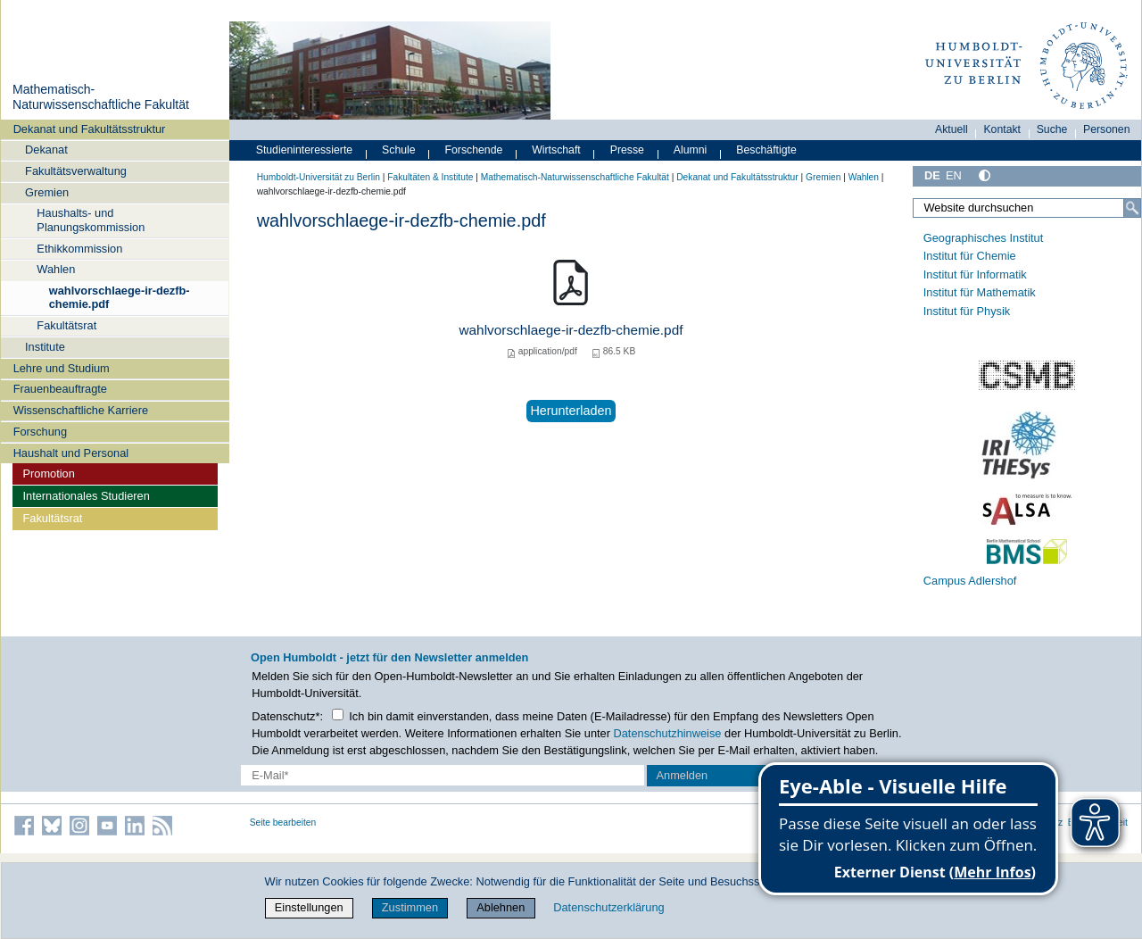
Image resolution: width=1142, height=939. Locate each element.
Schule (399, 150)
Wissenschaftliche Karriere (80, 410)
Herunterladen (570, 410)
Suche (1052, 129)
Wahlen (56, 269)
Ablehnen (500, 907)
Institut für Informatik (975, 274)
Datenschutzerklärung (608, 907)
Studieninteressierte (304, 150)
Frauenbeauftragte (60, 388)
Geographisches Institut (983, 238)
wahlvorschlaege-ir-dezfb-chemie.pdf (119, 297)
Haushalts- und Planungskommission (91, 219)
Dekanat (46, 149)
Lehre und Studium (61, 368)
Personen (1106, 129)
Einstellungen (309, 907)
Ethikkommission (79, 248)
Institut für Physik (966, 311)
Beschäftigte (766, 150)
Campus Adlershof (970, 580)
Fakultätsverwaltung (76, 171)
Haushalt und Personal (70, 453)
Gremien (47, 192)
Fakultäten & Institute (430, 177)
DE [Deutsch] (932, 175)
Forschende (474, 150)
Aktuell (951, 129)
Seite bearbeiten (283, 822)
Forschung (40, 431)
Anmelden (682, 775)
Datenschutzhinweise (668, 733)
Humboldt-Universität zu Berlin (318, 177)
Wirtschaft (556, 150)
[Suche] (1132, 208)
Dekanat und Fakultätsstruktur (89, 129)
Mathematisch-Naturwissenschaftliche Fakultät (100, 97)
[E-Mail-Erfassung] (442, 775)
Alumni (691, 150)
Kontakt (1002, 129)
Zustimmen (410, 907)
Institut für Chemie (969, 255)
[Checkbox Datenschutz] (337, 714)
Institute (45, 346)
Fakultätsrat (66, 325)
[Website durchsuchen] (1027, 208)
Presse (627, 150)
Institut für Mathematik (979, 292)
